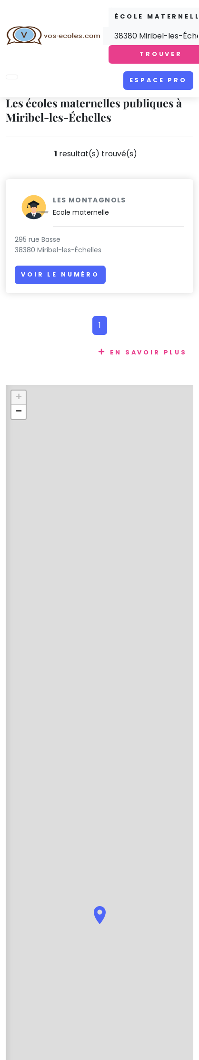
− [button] (19, 412)
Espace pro (158, 80)
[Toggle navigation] (12, 77)
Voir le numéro (60, 274)
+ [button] (19, 398)
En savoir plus (148, 352)
